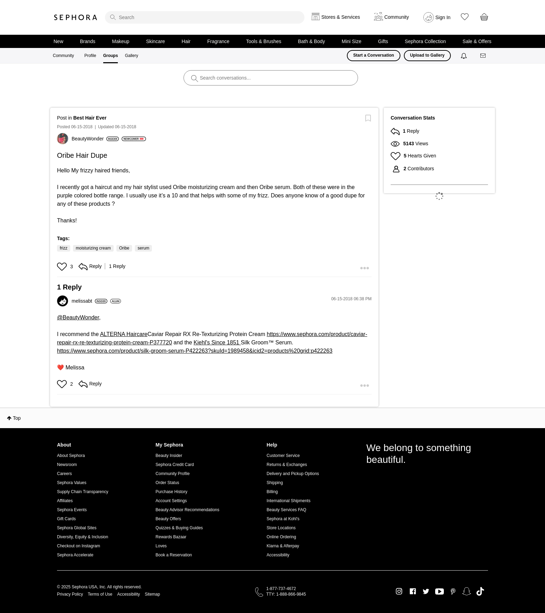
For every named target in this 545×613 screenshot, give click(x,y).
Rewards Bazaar (171, 536)
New (58, 41)
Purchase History (171, 491)
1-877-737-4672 (281, 588)
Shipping (275, 482)
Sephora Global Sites (76, 527)
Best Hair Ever (90, 118)
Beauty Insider (169, 455)
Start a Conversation (373, 55)
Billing (272, 491)
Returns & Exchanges (287, 464)
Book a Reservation (174, 555)
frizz (63, 248)
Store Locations (281, 527)
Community (63, 55)
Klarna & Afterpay (283, 545)
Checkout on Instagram (78, 545)
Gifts (383, 41)
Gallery (131, 55)
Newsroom (67, 464)
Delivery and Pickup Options (293, 473)
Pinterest (453, 591)
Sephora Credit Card (175, 464)
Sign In (443, 17)
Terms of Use (100, 594)
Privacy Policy (70, 594)
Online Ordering (281, 536)
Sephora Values (72, 482)
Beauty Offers (168, 518)
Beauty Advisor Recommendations (187, 509)
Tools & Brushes (263, 41)
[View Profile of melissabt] (89, 301)
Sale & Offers (477, 41)
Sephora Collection (425, 41)
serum (143, 248)
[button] (62, 266)
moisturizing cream (93, 248)
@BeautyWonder (78, 317)
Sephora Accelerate (75, 555)
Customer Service (283, 455)
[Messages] (483, 55)
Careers (64, 473)
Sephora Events (72, 509)
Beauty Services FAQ (286, 509)
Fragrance (218, 41)
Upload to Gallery (427, 55)
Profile (90, 55)
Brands (87, 41)
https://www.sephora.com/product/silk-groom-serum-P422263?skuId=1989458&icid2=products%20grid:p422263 (194, 351)
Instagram (399, 591)
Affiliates (65, 500)
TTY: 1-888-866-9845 (286, 594)
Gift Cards (66, 518)
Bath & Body (311, 41)
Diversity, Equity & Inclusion (82, 536)
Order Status (167, 482)
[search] (204, 17)
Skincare (155, 41)
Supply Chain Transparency (82, 491)
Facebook (412, 591)
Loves (161, 545)
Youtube (439, 592)
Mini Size (351, 41)
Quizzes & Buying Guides (179, 527)
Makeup (120, 41)
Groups (110, 55)
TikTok (480, 591)
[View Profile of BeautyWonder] (95, 139)
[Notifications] (464, 55)
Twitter (426, 591)
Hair (186, 41)
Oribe (124, 248)
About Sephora (71, 455)
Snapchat (466, 591)
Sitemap (152, 594)
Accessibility (278, 555)
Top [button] (17, 418)
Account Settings (171, 500)
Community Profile (173, 473)
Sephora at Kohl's (283, 518)
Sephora (76, 17)
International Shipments (288, 500)
